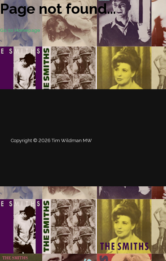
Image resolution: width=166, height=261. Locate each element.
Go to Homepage (20, 30)
